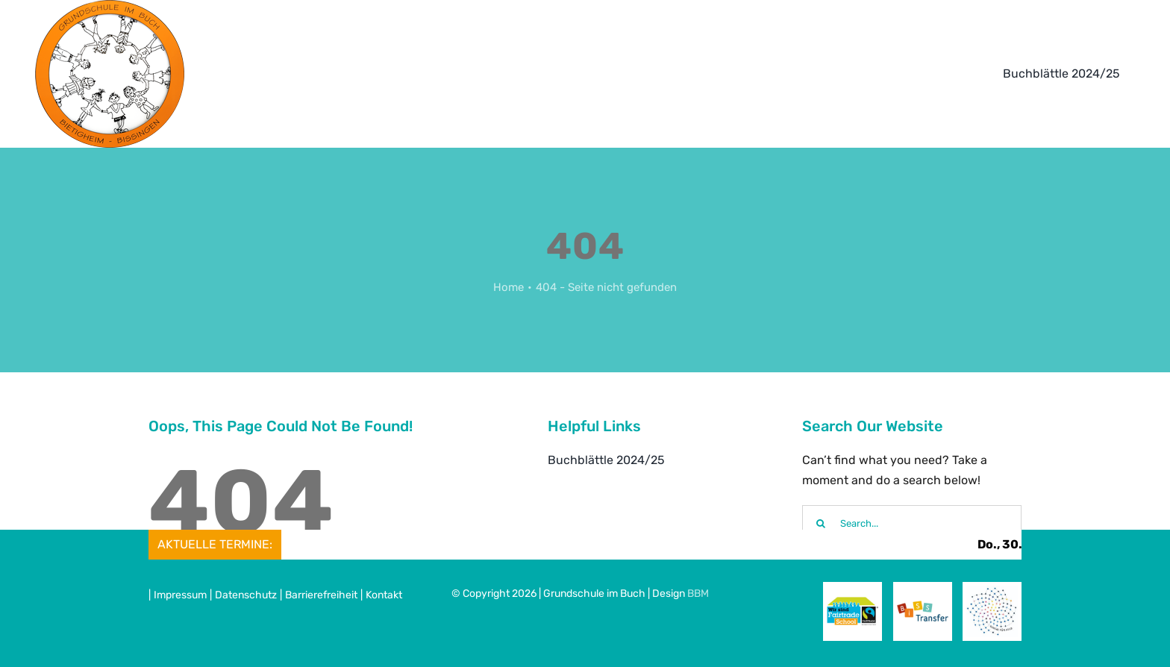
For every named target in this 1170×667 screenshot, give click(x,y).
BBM (698, 593)
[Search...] (912, 523)
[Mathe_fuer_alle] (992, 591)
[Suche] (820, 523)
